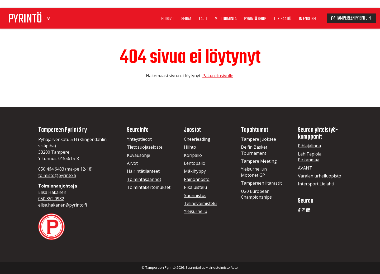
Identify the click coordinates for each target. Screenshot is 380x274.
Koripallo (193, 155)
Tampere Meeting (259, 161)
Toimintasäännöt (144, 179)
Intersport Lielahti (316, 184)
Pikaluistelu (195, 187)
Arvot (132, 163)
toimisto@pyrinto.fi (57, 175)
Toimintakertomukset (148, 187)
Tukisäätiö (276, 10)
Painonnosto (197, 179)
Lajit (192, 10)
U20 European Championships (256, 194)
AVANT (305, 168)
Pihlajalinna (309, 146)
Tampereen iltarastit (261, 183)
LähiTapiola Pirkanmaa (309, 157)
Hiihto (190, 147)
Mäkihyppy (195, 171)
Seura (175, 10)
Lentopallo (194, 163)
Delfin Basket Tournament (254, 150)
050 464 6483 (51, 169)
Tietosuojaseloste (145, 147)
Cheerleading (197, 139)
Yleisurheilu (195, 211)
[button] (51, 8)
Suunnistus (195, 195)
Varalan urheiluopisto (319, 176)
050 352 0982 (51, 199)
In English (303, 10)
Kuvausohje (138, 155)
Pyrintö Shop (248, 10)
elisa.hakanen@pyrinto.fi (62, 205)
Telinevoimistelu (200, 203)
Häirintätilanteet (143, 171)
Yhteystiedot (139, 139)
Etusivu (155, 10)
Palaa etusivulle (217, 76)
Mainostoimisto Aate (222, 267)
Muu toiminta (216, 10)
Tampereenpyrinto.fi (349, 9)
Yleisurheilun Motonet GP (254, 172)
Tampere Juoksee (258, 139)
